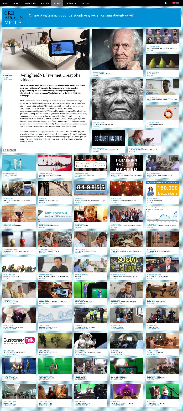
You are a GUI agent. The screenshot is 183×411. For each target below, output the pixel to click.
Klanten (45, 3)
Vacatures (71, 3)
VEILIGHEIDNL (7, 79)
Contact (85, 3)
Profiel (16, 3)
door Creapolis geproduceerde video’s (45, 131)
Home (5, 3)
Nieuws (57, 3)
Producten (30, 3)
